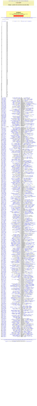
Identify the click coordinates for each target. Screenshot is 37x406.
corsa (26, 239)
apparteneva (16, 181)
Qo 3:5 (3, 161)
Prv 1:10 (4, 298)
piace (31, 340)
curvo (19, 232)
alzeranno (12, 353)
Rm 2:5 (3, 350)
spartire (32, 130)
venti (14, 170)
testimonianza (29, 260)
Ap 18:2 (3, 197)
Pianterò (12, 210)
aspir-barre (9, 17)
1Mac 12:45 (4, 292)
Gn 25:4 (3, 179)
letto (26, 333)
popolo (31, 145)
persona (14, 228)
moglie (13, 371)
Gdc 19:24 (4, 207)
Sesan (14, 376)
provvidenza (17, 273)
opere (26, 153)
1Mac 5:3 (4, 385)
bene (18, 169)
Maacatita (26, 213)
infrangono (11, 128)
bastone (30, 219)
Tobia (19, 398)
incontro (19, 221)
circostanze (18, 244)
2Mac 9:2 (4, 265)
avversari (11, 314)
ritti (12, 287)
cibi (24, 209)
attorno (17, 267)
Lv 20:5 (3, 127)
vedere (18, 251)
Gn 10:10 (4, 215)
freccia (19, 392)
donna (17, 166)
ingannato (26, 147)
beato (14, 338)
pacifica (19, 188)
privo (29, 324)
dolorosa (31, 389)
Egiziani (13, 208)
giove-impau (27, 17)
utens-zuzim (31, 403)
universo (18, 158)
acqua (13, 284)
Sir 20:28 (4, 235)
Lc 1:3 (3, 351)
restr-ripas (16, 403)
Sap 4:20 (4, 353)
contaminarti (34, 167)
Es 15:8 (3, 346)
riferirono (26, 251)
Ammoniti (30, 170)
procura (18, 310)
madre (16, 174)
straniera (18, 185)
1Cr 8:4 (3, 377)
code (12, 388)
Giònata (12, 264)
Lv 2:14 (4, 165)
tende (27, 185)
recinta (29, 184)
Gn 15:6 (3, 339)
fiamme (12, 319)
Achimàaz (28, 371)
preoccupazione (31, 308)
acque (32, 150)
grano (17, 165)
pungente (24, 389)
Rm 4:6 (3, 338)
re (30, 266)
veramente (27, 281)
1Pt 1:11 (4, 244)
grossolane (28, 193)
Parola (26, 270)
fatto (19, 220)
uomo (30, 241)
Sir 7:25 (4, 230)
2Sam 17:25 (4, 183)
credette (11, 339)
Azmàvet (28, 175)
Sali (12, 116)
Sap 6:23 (4, 291)
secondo (28, 189)
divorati (28, 318)
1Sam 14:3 (4, 363)
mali (18, 342)
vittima (16, 258)
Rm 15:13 (4, 155)
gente (16, 188)
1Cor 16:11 (4, 283)
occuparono (17, 379)
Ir (14, 362)
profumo (29, 261)
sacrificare (29, 120)
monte (17, 116)
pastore (13, 118)
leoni (19, 337)
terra (31, 272)
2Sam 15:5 (4, 163)
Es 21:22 (4, 199)
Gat (14, 387)
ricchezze (25, 345)
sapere (27, 169)
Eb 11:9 (3, 185)
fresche (19, 165)
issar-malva (34, 17)
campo (30, 178)
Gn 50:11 (4, 171)
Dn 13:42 (4, 216)
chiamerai (19, 202)
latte (17, 220)
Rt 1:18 (4, 288)
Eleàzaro (24, 194)
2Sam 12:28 (4, 222)
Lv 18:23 (4, 166)
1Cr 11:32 (4, 180)
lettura (30, 326)
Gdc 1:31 (4, 375)
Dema (17, 157)
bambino (13, 159)
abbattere (14, 238)
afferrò (29, 333)
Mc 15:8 (3, 325)
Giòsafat (16, 368)
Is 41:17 (4, 210)
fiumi (28, 115)
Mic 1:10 (4, 387)
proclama (11, 338)
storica (31, 164)
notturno (25, 263)
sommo (26, 228)
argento (19, 151)
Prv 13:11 (4, 347)
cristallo (18, 287)
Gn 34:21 (4, 188)
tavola (25, 398)
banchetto (18, 300)
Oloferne (28, 399)
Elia (27, 374)
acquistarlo (31, 380)
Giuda (12, 326)
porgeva (16, 163)
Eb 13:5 (3, 301)
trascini (33, 310)
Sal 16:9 (3, 246)
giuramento (29, 190)
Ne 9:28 (4, 125)
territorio (15, 138)
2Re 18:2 (3, 174)
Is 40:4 (3, 131)
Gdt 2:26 (4, 249)
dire (12, 169)
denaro (31, 312)
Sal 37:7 (3, 232)
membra (16, 331)
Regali (17, 235)
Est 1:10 (4, 114)
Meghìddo (31, 397)
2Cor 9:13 (4, 259)
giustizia (26, 198)
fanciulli (17, 271)
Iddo (28, 370)
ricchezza (25, 381)
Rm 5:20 (4, 152)
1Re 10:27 (4, 151)
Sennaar (31, 215)
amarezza (28, 302)
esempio (29, 217)
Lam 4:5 (3, 160)
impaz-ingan (30, 17)
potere (31, 388)
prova (16, 219)
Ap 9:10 (4, 388)
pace (13, 155)
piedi (19, 284)
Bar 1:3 (3, 326)
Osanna (30, 271)
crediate (14, 355)
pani (32, 251)
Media (28, 289)
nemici (32, 125)
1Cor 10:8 (4, 126)
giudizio (29, 335)
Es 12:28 (4, 21)
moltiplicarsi (18, 341)
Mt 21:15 (4, 271)
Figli (14, 194)
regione (16, 185)
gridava (19, 203)
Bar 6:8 (3, 294)
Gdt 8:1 (3, 374)
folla (19, 325)
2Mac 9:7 (4, 239)
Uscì (30, 289)
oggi (17, 311)
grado (27, 384)
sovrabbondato (31, 152)
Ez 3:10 (4, 278)
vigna (15, 361)
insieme (17, 142)
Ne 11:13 (4, 395)
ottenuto (12, 237)
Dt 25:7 (3, 296)
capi (15, 360)
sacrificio (27, 195)
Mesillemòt (28, 395)
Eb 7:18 (4, 204)
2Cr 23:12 (4, 266)
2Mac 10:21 (4, 360)
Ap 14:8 (3, 143)
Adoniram (29, 373)
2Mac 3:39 (4, 238)
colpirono (13, 236)
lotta (26, 252)
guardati (33, 223)
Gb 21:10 (4, 201)
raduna (13, 222)
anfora (18, 144)
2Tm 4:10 (4, 157)
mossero (14, 221)
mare (15, 287)
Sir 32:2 (3, 285)
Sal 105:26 (4, 136)
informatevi (16, 250)
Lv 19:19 (4, 306)
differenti (32, 306)
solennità (25, 140)
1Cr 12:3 (3, 367)
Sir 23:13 (4, 193)
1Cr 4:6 (3, 214)
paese (32, 119)
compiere (26, 296)
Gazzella (15, 153)
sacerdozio (28, 228)
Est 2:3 (3, 146)
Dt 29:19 (4, 241)
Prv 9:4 (3, 324)
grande (14, 143)
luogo (32, 141)
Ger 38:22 (4, 147)
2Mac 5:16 (4, 141)
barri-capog (11, 17)
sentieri (28, 128)
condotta (12, 301)
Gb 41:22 (4, 393)
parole (16, 278)
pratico (13, 289)
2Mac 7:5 (4, 331)
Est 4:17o (4, 302)
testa (29, 294)
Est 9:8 (3, 400)
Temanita (18, 214)
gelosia (18, 241)
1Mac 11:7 (4, 293)
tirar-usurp (29, 403)
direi (19, 343)
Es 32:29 (4, 311)
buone (28, 153)
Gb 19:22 (4, 226)
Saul (12, 247)
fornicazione (29, 121)
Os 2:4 (3, 356)
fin (30, 351)
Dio (16, 135)
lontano (27, 113)
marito (19, 328)
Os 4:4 (3, 358)
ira (19, 308)
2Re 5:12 (4, 115)
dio (27, 269)
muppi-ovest (7, 403)
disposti (18, 256)
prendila (31, 222)
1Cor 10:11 (4, 217)
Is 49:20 (4, 286)
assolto (14, 285)
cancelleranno (28, 248)
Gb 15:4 (3, 196)
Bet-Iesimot (16, 172)
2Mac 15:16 (4, 135)
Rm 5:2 (3, 237)
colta (28, 328)
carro (26, 233)
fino (28, 140)
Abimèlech (16, 343)
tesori (25, 344)
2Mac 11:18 (4, 253)
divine (33, 287)
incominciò (17, 129)
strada (17, 289)
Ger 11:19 (4, 139)
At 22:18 (4, 260)
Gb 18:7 (3, 307)
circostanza (28, 351)
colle (17, 131)
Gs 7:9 (3, 248)
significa (12, 153)
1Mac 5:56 (4, 267)
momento (12, 244)
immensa (19, 268)
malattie (29, 209)
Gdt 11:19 (4, 118)
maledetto (29, 227)
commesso (19, 120)
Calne (24, 215)
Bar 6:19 (4, 318)
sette (31, 114)
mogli (26, 154)
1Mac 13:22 (4, 149)
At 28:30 (4, 277)
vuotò (15, 144)
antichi (18, 128)
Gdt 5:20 (4, 173)
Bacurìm (32, 175)
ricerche (19, 351)
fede (17, 155)
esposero (15, 352)
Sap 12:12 (4, 354)
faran (32, 307)
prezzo (16, 254)
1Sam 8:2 (4, 176)
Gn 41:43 (4, 203)
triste (26, 232)
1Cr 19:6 (3, 327)
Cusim (16, 362)
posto (14, 286)
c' (31, 316)
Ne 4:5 (3, 314)
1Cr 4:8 (3, 212)
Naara (16, 394)
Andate (15, 251)
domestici (15, 187)
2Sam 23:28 (4, 378)
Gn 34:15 (4, 299)
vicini (28, 329)
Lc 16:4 (3, 280)
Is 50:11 (4, 243)
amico (19, 279)
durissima (28, 252)
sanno (25, 281)
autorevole (17, 228)
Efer (17, 177)
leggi (29, 122)
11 (13, 243)
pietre (28, 151)
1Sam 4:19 (4, 328)
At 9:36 (4, 153)
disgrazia (31, 199)
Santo (32, 191)
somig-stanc (25, 403)
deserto (27, 136)
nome (29, 191)
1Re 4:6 (3, 373)
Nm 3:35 (4, 178)
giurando (18, 136)
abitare (28, 297)
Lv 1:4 (3, 258)
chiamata (13, 265)
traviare (17, 298)
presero (19, 206)
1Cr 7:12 (4, 362)
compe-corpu (16, 17)
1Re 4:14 (4, 370)
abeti (15, 142)
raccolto (26, 340)
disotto (16, 393)
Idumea (17, 385)
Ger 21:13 (4, 186)
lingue (15, 269)
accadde (31, 239)
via (30, 189)
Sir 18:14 (4, 255)
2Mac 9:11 (4, 129)
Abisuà (17, 377)
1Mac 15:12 (4, 124)
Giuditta (15, 399)
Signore (12, 158)
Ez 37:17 (4, 330)
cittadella (18, 195)
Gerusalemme (15, 151)
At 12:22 (4, 270)
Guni (27, 168)
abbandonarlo (34, 231)
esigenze (27, 300)
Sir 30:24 (4, 308)
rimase (31, 399)
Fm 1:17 (4, 279)
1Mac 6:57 (4, 245)
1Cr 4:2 (3, 390)
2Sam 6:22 (4, 133)
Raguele (14, 398)
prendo (27, 315)
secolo (32, 157)
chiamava (19, 174)
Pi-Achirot (29, 225)
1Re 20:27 (4, 221)
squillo (17, 113)
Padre (28, 355)
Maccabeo (27, 274)
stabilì (29, 203)
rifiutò (28, 257)
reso (15, 145)
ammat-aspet (7, 17)
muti (15, 117)
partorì (25, 328)
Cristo (30, 244)
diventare (34, 297)
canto (27, 287)
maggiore (19, 352)
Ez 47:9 (3, 150)
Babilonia (12, 147)
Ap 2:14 (4, 121)
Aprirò (26, 321)
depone (28, 392)
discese (28, 134)
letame (26, 160)
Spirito (26, 244)
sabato (33, 242)
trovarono (17, 398)
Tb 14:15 (4, 364)
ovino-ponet (9, 403)
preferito (28, 157)
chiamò (19, 171)
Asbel (17, 372)
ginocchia (16, 229)
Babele (17, 215)
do (13, 254)
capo (13, 119)
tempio (29, 265)
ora (16, 302)
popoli (29, 316)
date (12, 281)
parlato (18, 383)
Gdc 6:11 (4, 181)
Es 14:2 (3, 225)
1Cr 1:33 (4, 177)
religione (18, 196)
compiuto (30, 230)
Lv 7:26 (4, 187)
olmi (12, 142)
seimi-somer (22, 403)
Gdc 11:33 (4, 170)
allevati (14, 160)
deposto (17, 141)
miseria (12, 234)
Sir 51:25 (4, 383)
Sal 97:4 (3, 272)
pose (16, 159)
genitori (17, 320)
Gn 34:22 (4, 297)
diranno (16, 147)
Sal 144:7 (3, 268)
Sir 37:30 (4, 209)
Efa (15, 177)
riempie (14, 158)
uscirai (18, 223)
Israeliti (18, 389)
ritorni (32, 283)
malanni (31, 349)
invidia (28, 291)
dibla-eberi (20, 17)
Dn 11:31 (4, 195)
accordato (15, 253)
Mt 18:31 (4, 218)
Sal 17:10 (4, 134)
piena (33, 275)
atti (16, 240)
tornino (15, 225)
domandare (27, 313)
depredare (25, 265)
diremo (26, 357)
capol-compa (13, 17)
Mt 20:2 (3, 312)
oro (19, 294)
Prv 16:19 (4, 130)
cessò (26, 288)
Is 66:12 (4, 229)
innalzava (13, 132)
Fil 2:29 (4, 275)
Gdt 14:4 (3, 138)
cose (31, 118)
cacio (27, 220)
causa (30, 149)
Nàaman (14, 257)
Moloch (30, 127)
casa (19, 184)
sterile (28, 200)
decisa (19, 288)
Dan (24, 169)
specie (30, 305)
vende (17, 184)
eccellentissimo (34, 273)
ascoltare (26, 326)
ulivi (27, 210)
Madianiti (30, 249)
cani (13, 117)
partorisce (16, 201)
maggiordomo (25, 373)
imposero (13, 282)
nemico (19, 231)
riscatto (19, 380)
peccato (26, 152)
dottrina (26, 255)
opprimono (12, 246)
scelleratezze (29, 348)
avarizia (19, 301)
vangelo (27, 259)
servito (18, 384)
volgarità (25, 193)
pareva (28, 132)
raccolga (32, 123)
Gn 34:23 (4, 303)
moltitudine (32, 202)
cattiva (26, 238)
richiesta (31, 299)
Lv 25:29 (4, 184)
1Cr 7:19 (4, 366)
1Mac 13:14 (4, 264)
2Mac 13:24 (4, 274)
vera (28, 382)
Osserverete (13, 306)
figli (30, 154)
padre (27, 202)
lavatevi (16, 284)
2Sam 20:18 (4, 169)
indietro (17, 225)
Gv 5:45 (4, 355)
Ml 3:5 (3, 335)
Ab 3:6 (3, 128)
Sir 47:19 (4, 332)
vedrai (12, 231)
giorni (26, 308)
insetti (33, 318)
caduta (15, 152)
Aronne (17, 194)
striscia (25, 393)
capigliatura (27, 295)
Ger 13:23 (4, 192)
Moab (30, 172)
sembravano (30, 221)
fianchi (28, 332)
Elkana (16, 369)
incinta (14, 199)
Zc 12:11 (4, 397)
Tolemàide (32, 292)
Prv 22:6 (3, 189)
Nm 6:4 (3, 361)
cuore (16, 233)
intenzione (29, 238)
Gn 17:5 (3, 202)
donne (32, 332)
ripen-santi (18, 403)
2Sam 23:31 (4, 175)
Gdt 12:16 (4, 399)
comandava (18, 239)
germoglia (15, 321)
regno (14, 215)
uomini (31, 147)
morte (25, 21)
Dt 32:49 (4, 116)
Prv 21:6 (3, 344)
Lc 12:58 (4, 310)
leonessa (15, 337)
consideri (15, 279)
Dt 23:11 (4, 263)
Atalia (32, 266)
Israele (19, 138)
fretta (13, 144)
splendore (14, 140)
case (18, 396)
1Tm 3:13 (4, 384)
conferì (12, 140)
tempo (18, 161)
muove (32, 250)
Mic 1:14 (4, 396)
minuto (15, 341)
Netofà (28, 378)
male (13, 120)
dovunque (19, 187)
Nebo (27, 116)
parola (13, 290)
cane (19, 118)
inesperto (19, 324)
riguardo (14, 283)
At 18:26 (4, 352)
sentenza (14, 354)
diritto (15, 380)
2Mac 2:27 (4, 300)
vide (15, 288)
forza (28, 344)
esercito (29, 343)
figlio (19, 168)
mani (27, 125)
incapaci (18, 117)
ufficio (29, 176)
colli (16, 128)
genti (28, 143)
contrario (18, 283)
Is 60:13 (4, 142)
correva (25, 266)
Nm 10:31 (4, 224)
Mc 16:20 (4, 290)
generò (13, 390)
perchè (19, 209)
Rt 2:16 (4, 123)
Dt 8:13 (4, 341)
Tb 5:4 (3, 289)
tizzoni (32, 243)
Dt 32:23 (4, 349)
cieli (25, 134)
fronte (27, 221)
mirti (24, 210)
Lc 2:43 (4, 320)
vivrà (14, 150)
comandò (18, 331)
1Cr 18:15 (4, 368)
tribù (18, 269)
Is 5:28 (4, 391)
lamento (18, 397)
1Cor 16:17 (4, 211)
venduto (27, 360)
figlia (23, 174)
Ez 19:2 (3, 337)
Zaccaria (27, 174)
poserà (34, 241)
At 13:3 (3, 282)
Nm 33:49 (4, 172)
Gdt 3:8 (3, 269)
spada (16, 392)
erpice (29, 393)
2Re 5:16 (4, 257)
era (13, 141)
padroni (18, 304)
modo (15, 21)
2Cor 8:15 (4, 156)
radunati (12, 360)
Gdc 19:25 (4, 206)
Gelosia (17, 308)
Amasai (19, 369)
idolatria (15, 127)
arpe (31, 287)
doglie (32, 328)
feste (19, 140)
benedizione (27, 311)
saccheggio (27, 119)
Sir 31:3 (3, 345)
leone (17, 336)
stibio (18, 295)
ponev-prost (12, 403)
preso (16, 277)
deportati (11, 364)
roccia (30, 186)
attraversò (12, 233)
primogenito (13, 372)
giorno (30, 242)
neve (19, 149)
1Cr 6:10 (4, 369)
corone (25, 294)
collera (25, 350)
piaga (23, 21)
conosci (13, 216)
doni (19, 235)
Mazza (14, 392)
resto (16, 222)
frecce (18, 391)
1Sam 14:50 (4, 371)
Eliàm (29, 213)
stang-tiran (27, 403)
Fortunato (17, 211)
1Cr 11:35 (4, 365)
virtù (32, 155)
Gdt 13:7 (3, 333)
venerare (27, 127)
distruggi (13, 196)
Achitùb (27, 363)
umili (28, 130)
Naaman (19, 377)
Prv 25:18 (4, 392)
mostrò (17, 245)
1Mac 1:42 (4, 122)
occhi (18, 137)
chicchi (30, 165)
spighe (15, 123)
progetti (28, 307)
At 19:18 (4, 162)
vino (31, 143)
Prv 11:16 (4, 381)
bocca (25, 190)
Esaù (13, 385)
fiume (31, 293)
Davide (26, 247)
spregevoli (17, 145)
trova (28, 171)
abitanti (13, 248)
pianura (28, 397)
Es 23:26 (4, 200)
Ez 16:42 (4, 348)
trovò (34, 289)
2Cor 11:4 (4, 256)
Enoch (19, 177)
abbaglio (19, 236)
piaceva (19, 132)
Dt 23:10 (4, 223)
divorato (13, 318)
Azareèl (16, 395)
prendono (17, 294)
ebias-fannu (23, 17)
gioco (29, 315)
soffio (14, 346)
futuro (18, 382)
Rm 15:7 (3, 276)
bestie (26, 306)
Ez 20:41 (4, 261)
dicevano (14, 314)
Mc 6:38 (4, 251)
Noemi (12, 288)
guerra (17, 154)
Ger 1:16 (4, 120)
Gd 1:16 (4, 386)
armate (12, 154)
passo (19, 307)
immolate (14, 121)
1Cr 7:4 (3, 154)
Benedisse (30, 364)
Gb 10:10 (4, 220)
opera (18, 364)
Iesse (27, 183)
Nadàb (19, 194)
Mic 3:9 (3, 198)
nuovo (29, 144)
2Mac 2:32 (4, 164)
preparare (14, 300)
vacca (14, 201)
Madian (13, 177)
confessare (32, 162)
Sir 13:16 (4, 305)
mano (18, 163)
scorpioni (18, 388)
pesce (17, 150)
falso (31, 392)
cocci (19, 393)
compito (19, 285)
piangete (18, 387)
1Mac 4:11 (4, 316)
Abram (14, 202)
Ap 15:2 (3, 287)
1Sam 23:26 (4, 247)
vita (26, 382)
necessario (17, 146)
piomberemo (30, 314)
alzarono (31, 346)
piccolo (28, 236)
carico (29, 231)
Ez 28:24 (4, 389)
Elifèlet (16, 213)
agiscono (26, 386)
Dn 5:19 (4, 132)
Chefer (14, 214)
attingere (32, 144)
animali (13, 187)
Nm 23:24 (4, 336)
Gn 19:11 (4, 236)
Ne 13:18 (4, 342)
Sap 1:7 (3, 158)
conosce (30, 158)
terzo (24, 372)
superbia (31, 129)
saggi (29, 235)
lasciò (30, 274)
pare (32, 207)
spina (28, 389)
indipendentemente (31, 338)
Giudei (15, 239)
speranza (27, 155)
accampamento (33, 263)
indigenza (16, 234)
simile (15, 397)
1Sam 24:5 (4, 317)
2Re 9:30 (4, 295)
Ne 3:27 (4, 119)
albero (26, 139)
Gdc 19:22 (4, 205)
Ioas (19, 181)
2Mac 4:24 (4, 228)
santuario (31, 142)
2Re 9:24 (4, 233)
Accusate (14, 356)
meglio (19, 130)
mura (32, 240)
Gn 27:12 (4, 315)
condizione (14, 297)
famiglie (18, 212)
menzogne (31, 344)
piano (31, 262)
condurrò (17, 207)
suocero (14, 328)
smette (31, 345)
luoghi (17, 224)
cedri (15, 210)
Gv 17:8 (3, 281)
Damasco (31, 115)
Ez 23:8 (3, 208)
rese (30, 151)
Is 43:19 (4, 321)
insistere (30, 288)
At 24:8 (3, 359)
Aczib (25, 375)
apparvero (32, 252)
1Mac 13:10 (4, 240)
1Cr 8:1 (3, 372)
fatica (18, 345)
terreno (27, 131)
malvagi (18, 309)
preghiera (26, 196)
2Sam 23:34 (4, 213)
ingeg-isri (32, 17)
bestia (28, 166)
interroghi (16, 169)
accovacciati (31, 117)
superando (32, 228)
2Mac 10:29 (4, 252)
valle (27, 186)
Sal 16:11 (4, 137)
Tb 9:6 (3, 398)
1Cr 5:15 (4, 168)
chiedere (28, 325)
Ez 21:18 (4, 219)
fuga (29, 138)
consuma (32, 291)
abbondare (13, 164)
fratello (16, 264)
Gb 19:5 (3, 182)
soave (26, 261)
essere (19, 305)
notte (16, 149)
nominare (26, 191)
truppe (19, 124)
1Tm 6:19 (4, 382)
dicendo (19, 139)
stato (15, 141)
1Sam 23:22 (4, 250)
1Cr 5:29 (4, 194)
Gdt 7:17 (4, 379)
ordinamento (28, 204)
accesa (27, 342)
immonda (19, 197)
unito (19, 183)
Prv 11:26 (4, 227)
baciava (27, 163)
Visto (17, 218)
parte (13, 135)
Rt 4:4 (3, 380)
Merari (12, 178)
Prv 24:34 (4, 234)
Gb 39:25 (4, 113)
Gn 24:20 (4, 144)
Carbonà (15, 114)
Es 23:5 (3, 231)
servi (28, 218)
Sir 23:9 (3, 190)
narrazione (28, 164)
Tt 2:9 (3, 304)
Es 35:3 (3, 242)
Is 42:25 (4, 319)
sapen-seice (20, 403)
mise (31, 295)
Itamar (27, 194)
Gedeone (26, 181)
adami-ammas (4, 17)
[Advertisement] (18, 9)
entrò (18, 399)
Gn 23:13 (4, 254)
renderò (33, 133)
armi (19, 240)
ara (30, 334)
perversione (33, 166)
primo (14, 113)
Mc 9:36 (4, 159)
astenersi (31, 161)
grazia (28, 237)
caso (15, 357)
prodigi (17, 290)
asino (15, 231)
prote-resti (14, 403)
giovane (25, 189)
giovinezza (30, 208)
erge (12, 336)
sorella (30, 183)
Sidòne (15, 375)
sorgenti (27, 379)
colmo (26, 129)
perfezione (32, 140)
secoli (32, 128)
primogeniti (29, 21)
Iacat (15, 390)
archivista (26, 368)
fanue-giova (25, 17)
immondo (15, 263)
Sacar (27, 365)
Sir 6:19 (4, 334)
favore (27, 258)
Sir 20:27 (4, 340)
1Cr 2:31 (4, 376)
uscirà (28, 263)
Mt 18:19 (4, 313)
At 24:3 (3, 273)
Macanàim (31, 370)
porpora (19, 160)
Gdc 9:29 (4, 343)
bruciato (28, 319)
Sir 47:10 (4, 140)
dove (33, 150)
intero (12, 138)
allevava (32, 337)
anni (14, 309)
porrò (29, 210)
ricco (16, 345)
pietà (16, 255)
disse (26, 159)
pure (24, 188)
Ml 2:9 (3, 145)
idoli (18, 121)
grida (19, 113)
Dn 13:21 (4, 357)
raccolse (16, 156)
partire (27, 245)
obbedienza (18, 259)
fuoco (27, 165)
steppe (28, 172)
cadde (18, 149)
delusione (28, 396)
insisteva (16, 257)
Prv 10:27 (4, 309)
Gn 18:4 (3, 284)
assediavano (29, 385)
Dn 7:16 (4, 329)
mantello (11, 317)
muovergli (26, 264)
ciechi (17, 323)
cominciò (25, 325)
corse (26, 144)
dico (19, 278)
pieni (18, 386)
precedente (32, 204)
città (16, 170)
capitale (13, 382)
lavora (17, 340)
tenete (29, 243)
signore (14, 173)
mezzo (19, 159)
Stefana (13, 211)
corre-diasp (18, 17)
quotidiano (30, 195)
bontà (16, 268)
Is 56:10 (4, 117)
